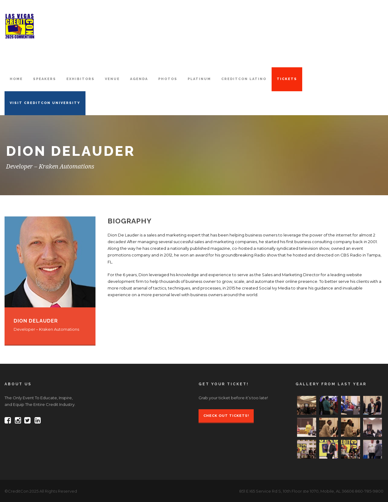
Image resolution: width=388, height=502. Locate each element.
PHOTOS (167, 79)
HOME (16, 79)
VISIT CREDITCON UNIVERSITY (45, 103)
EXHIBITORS (80, 79)
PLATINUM (199, 79)
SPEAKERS (44, 79)
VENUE (112, 79)
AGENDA (139, 79)
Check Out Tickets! (226, 415)
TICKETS (287, 79)
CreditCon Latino (243, 79)
